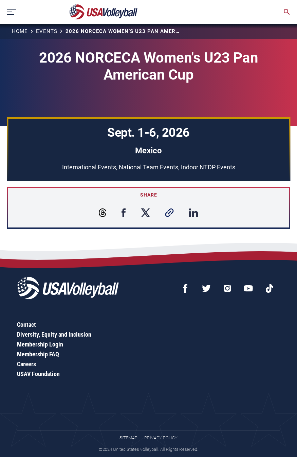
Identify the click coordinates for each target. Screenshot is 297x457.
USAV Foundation (38, 373)
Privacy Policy (161, 437)
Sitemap (128, 437)
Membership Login (40, 344)
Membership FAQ (38, 354)
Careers (26, 364)
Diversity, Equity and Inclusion (54, 334)
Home (20, 31)
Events (46, 31)
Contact (26, 324)
